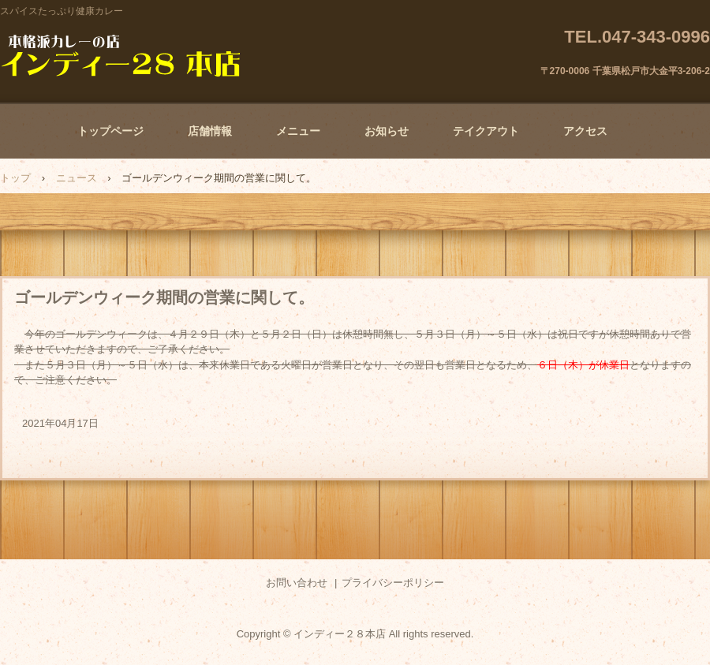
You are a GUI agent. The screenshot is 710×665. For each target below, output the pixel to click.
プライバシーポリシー (393, 582)
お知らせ (386, 131)
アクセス (585, 131)
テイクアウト (486, 131)
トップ (15, 178)
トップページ (110, 131)
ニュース (76, 178)
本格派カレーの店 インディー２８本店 (120, 55)
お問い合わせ (296, 582)
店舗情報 (210, 131)
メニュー (298, 131)
